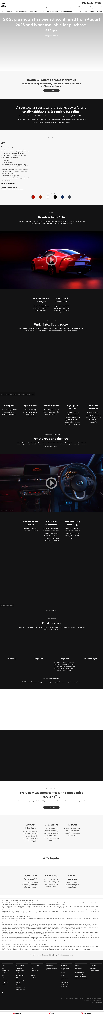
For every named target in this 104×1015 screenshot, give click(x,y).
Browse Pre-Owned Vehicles (66, 969)
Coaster (33, 977)
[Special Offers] (86, 1013)
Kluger (18, 982)
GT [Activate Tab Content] (49, 137)
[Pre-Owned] (17, 1013)
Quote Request (65, 982)
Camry (3, 975)
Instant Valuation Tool (65, 978)
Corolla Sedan (5, 973)
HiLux (32, 968)
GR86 (3, 977)
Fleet (76, 11)
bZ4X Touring (20, 980)
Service (42, 11)
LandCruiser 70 (35, 970)
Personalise (83, 11)
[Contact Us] (58, 8)
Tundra (33, 975)
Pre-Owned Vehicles (21, 11)
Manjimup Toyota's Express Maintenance (81, 977)
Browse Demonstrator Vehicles (64, 973)
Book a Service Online (79, 969)
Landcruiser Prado (21, 987)
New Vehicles (9, 11)
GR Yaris (4, 984)
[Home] (2, 11)
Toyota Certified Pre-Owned (65, 985)
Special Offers (33, 11)
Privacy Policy (78, 998)
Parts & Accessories (52, 11)
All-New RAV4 (20, 975)
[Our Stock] (51, 90)
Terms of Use (85, 998)
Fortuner (18, 984)
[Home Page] (3, 5)
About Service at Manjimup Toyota (80, 973)
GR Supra (4, 980)
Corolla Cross (20, 970)
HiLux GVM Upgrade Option (51, 969)
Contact (99, 11)
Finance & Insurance (66, 11)
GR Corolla (5, 982)
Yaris (3, 968)
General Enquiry (94, 970)
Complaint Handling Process (95, 998)
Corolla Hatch (5, 970)
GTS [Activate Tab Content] (53, 137)
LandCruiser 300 (20, 989)
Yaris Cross (19, 968)
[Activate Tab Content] (33, 197)
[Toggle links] (96, 1003)
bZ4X (17, 977)
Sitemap (73, 998)
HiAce (32, 973)
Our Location (93, 968)
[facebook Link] (3, 993)
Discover (92, 11)
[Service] (52, 1013)
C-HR (17, 973)
